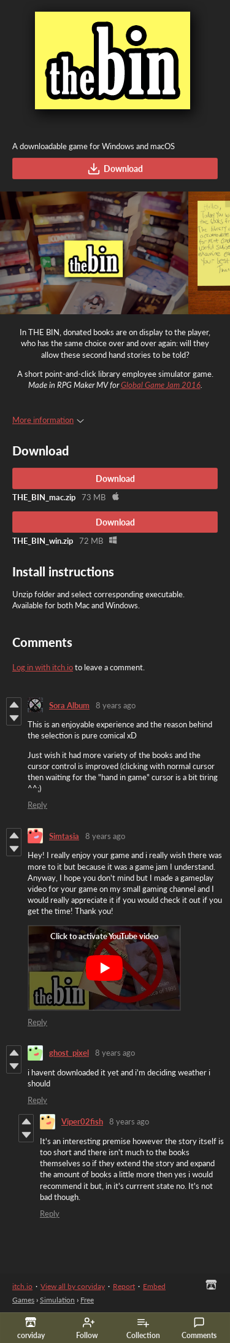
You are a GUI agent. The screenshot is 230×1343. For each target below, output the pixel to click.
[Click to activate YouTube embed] (104, 968)
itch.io (22, 1286)
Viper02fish (82, 1121)
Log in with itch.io (42, 667)
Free (87, 1299)
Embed (154, 1286)
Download (115, 169)
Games (23, 1299)
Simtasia (64, 836)
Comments (199, 1328)
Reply (37, 805)
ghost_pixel (69, 1053)
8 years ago (116, 705)
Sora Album (69, 705)
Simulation (57, 1299)
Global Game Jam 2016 (161, 385)
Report (124, 1286)
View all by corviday (72, 1286)
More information (48, 420)
